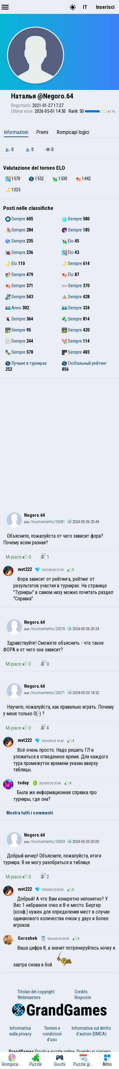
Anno (13, 308)
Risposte (83, 997)
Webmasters (29, 997)
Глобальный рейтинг (84, 363)
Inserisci (105, 7)
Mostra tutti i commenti (29, 813)
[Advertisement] (59, 441)
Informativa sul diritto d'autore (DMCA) (91, 1031)
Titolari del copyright (36, 992)
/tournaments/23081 (44, 521)
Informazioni (16, 132)
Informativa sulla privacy (20, 1031)
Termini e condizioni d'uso (52, 1033)
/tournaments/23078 (44, 628)
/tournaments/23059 (44, 841)
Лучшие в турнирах (26, 363)
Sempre (15, 219)
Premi (42, 132)
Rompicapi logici (72, 132)
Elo (68, 241)
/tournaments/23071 (44, 692)
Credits (81, 992)
